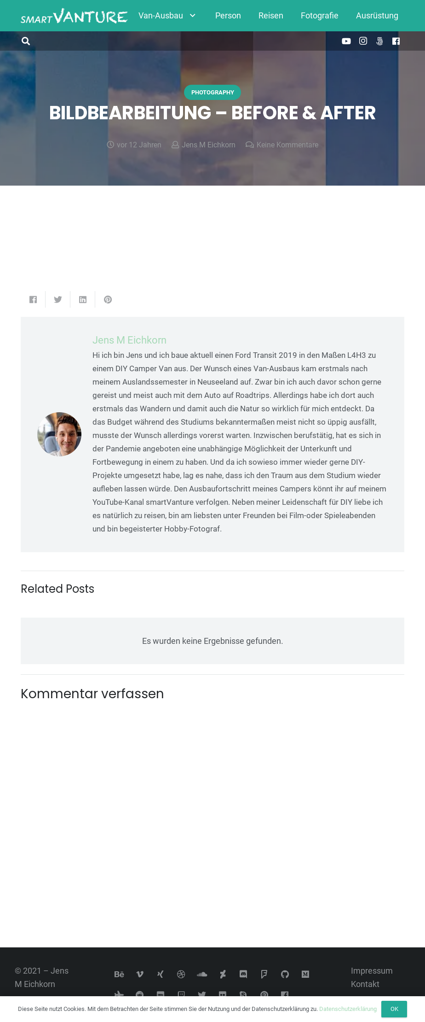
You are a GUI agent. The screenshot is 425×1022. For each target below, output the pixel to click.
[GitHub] (285, 974)
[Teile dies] (33, 299)
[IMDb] (160, 995)
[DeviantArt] (222, 974)
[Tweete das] (58, 299)
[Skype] (243, 995)
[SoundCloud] (202, 974)
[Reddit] (140, 995)
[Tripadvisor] (119, 995)
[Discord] (243, 974)
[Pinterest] (264, 995)
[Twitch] (181, 995)
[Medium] (305, 974)
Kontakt (365, 984)
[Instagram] (363, 41)
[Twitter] (202, 995)
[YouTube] (346, 41)
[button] (26, 41)
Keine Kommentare (287, 144)
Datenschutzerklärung (348, 1008)
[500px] (379, 41)
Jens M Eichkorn (208, 144)
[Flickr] (222, 995)
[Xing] (160, 974)
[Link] (74, 16)
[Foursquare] (264, 974)
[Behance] (119, 974)
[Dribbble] (181, 974)
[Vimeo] (140, 974)
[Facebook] (396, 41)
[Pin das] (107, 299)
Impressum (372, 970)
